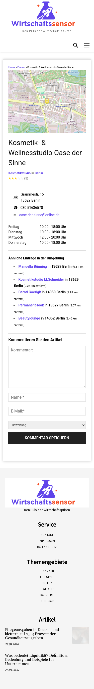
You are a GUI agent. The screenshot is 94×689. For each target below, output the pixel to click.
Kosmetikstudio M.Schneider (41, 280)
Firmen (21, 67)
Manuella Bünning (32, 266)
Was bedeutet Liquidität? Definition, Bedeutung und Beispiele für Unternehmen (36, 659)
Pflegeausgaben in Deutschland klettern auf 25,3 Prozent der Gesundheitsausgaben (32, 633)
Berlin (39, 173)
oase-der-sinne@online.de (39, 215)
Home (11, 67)
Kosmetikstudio (19, 173)
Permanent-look (31, 305)
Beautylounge (29, 318)
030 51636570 (31, 208)
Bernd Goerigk (29, 292)
